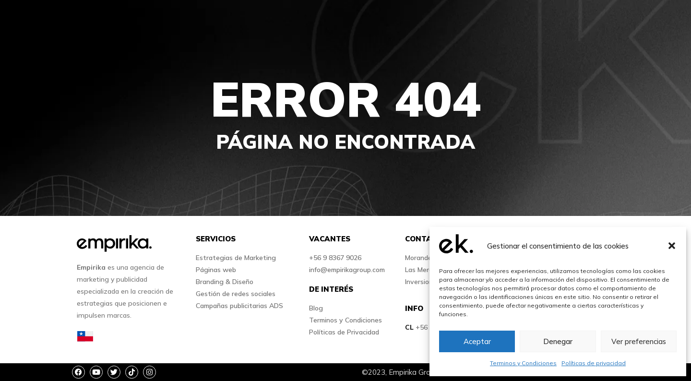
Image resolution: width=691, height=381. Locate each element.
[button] (672, 245)
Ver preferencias (638, 341)
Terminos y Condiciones (523, 363)
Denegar (557, 341)
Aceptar (477, 341)
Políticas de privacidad (593, 363)
